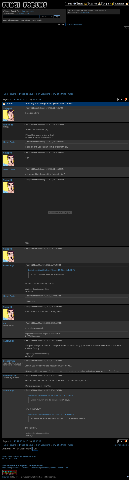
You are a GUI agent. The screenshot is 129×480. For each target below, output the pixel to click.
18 (37, 99)
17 (34, 99)
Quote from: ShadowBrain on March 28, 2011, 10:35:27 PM (51, 414)
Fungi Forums (36, 465)
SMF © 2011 (17, 456)
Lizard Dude (9, 142)
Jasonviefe (85, 12)
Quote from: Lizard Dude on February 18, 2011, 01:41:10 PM (51, 270)
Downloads (16, 468)
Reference (25, 468)
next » (126, 445)
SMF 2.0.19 (6, 456)
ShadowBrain (10, 375)
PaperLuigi (8, 265)
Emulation (44, 468)
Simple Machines (29, 456)
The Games (6, 468)
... (12, 99)
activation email (23, 13)
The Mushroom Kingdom (14, 465)
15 (27, 99)
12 (18, 99)
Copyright (5, 477)
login (24, 11)
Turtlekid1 (8, 124)
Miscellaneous (63, 468)
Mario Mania (35, 468)
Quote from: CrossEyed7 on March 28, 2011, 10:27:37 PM (50, 395)
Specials (53, 468)
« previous (118, 445)
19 (40, 99)
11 (15, 99)
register (31, 11)
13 (21, 99)
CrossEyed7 (9, 361)
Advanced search (75, 24)
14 (24, 99)
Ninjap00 (7, 108)
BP (4, 323)
